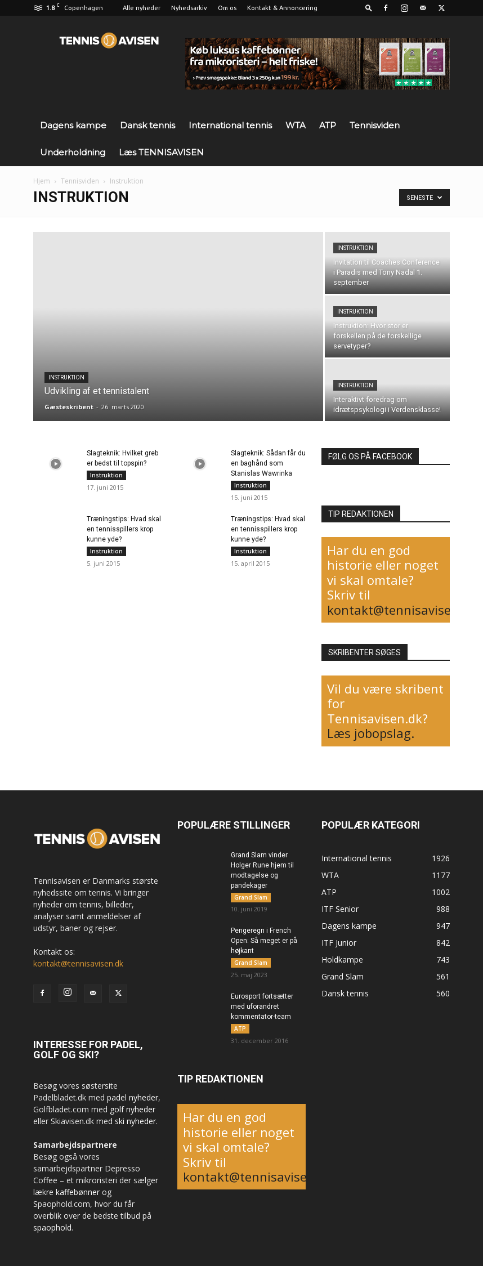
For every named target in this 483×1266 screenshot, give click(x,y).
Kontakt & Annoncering (282, 8)
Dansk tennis (147, 125)
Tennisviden (375, 125)
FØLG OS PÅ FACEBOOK (370, 456)
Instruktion (66, 377)
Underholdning (72, 152)
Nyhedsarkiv (189, 8)
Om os (227, 8)
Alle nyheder (141, 8)
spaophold (52, 1227)
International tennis (230, 125)
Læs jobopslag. (370, 732)
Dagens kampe (73, 125)
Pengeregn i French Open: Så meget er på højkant (264, 941)
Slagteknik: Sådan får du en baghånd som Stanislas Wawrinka (268, 463)
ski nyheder (135, 1121)
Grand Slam (250, 897)
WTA (295, 125)
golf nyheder (132, 1109)
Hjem (41, 181)
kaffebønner (78, 1192)
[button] (368, 7)
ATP (327, 125)
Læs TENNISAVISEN (161, 152)
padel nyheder (132, 1097)
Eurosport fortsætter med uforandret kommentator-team (262, 1007)
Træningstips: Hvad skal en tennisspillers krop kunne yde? (124, 529)
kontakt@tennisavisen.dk (401, 609)
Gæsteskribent (68, 406)
